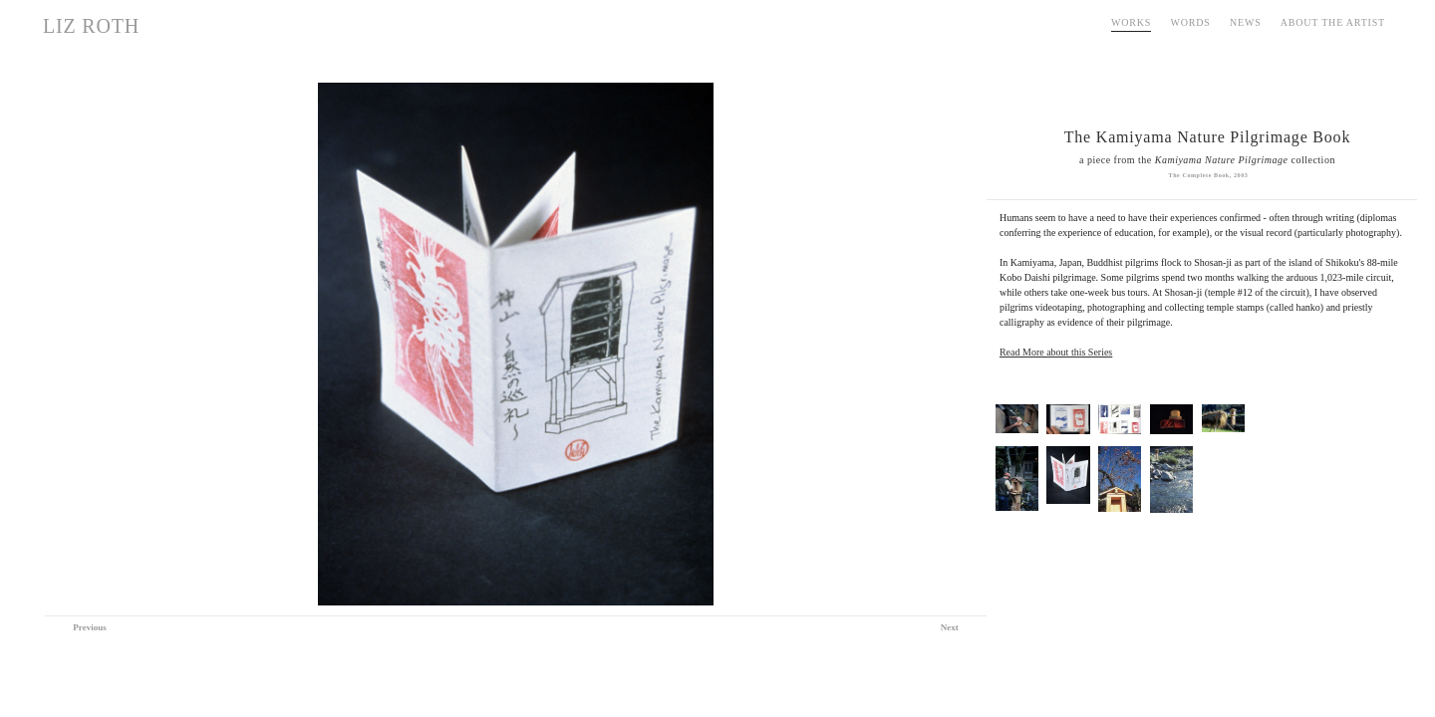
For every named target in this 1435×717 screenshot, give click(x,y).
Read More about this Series (1056, 352)
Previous (89, 627)
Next (950, 627)
